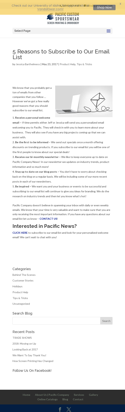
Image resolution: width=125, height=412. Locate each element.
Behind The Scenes (24, 272)
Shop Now (104, 7)
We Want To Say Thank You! (29, 353)
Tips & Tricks (84, 61)
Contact (78, 397)
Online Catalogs (47, 397)
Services (79, 392)
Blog (65, 397)
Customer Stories (22, 278)
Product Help (67, 61)
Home (26, 392)
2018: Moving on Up (24, 341)
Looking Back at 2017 (25, 347)
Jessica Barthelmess (28, 61)
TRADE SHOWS (22, 335)
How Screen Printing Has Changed (32, 358)
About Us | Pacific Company (52, 392)
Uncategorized (21, 301)
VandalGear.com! (50, 9)
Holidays (17, 284)
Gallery (93, 392)
